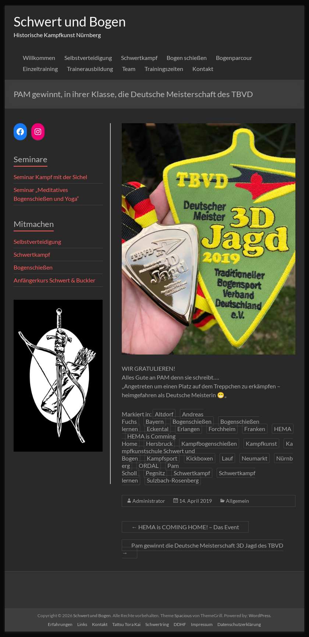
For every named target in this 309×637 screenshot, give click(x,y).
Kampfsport (162, 458)
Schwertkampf (139, 57)
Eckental (157, 428)
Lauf (227, 458)
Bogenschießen (192, 421)
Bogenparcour (234, 57)
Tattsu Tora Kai (126, 624)
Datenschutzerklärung (239, 624)
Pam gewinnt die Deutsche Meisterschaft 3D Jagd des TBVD (202, 549)
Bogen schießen (187, 57)
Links (82, 624)
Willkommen (39, 57)
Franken (254, 428)
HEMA (282, 428)
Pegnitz (155, 472)
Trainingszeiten (164, 68)
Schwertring (157, 624)
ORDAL (149, 465)
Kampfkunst (261, 443)
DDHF (180, 624)
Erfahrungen (60, 624)
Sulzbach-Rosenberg (173, 480)
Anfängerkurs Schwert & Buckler (54, 280)
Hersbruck (159, 443)
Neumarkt (254, 458)
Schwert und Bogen (70, 21)
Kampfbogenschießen (209, 443)
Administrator (148, 501)
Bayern (155, 421)
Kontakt (202, 68)
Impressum (202, 624)
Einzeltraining (40, 68)
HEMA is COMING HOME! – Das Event (185, 526)
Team (128, 68)
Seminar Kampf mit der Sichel (50, 176)
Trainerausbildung (90, 68)
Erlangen (188, 428)
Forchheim (222, 428)
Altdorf (164, 413)
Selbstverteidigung (88, 57)
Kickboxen (199, 458)
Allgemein (237, 501)
